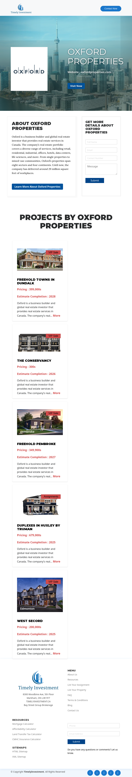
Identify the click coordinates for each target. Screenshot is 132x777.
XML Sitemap (19, 757)
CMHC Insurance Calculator (26, 739)
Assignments (51, 496)
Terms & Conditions (78, 700)
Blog (70, 705)
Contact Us (73, 710)
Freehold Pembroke (36, 444)
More (56, 315)
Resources (73, 680)
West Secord (30, 621)
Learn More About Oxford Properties (37, 186)
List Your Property (77, 690)
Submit (94, 180)
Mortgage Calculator (23, 724)
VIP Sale (53, 252)
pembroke (27, 431)
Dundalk (26, 267)
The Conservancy (34, 361)
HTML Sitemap (19, 751)
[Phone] (101, 158)
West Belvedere (31, 513)
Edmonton (27, 608)
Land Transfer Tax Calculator (27, 734)
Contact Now (111, 8)
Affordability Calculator (24, 729)
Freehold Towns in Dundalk (35, 281)
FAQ (70, 695)
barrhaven (27, 348)
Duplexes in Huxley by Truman (38, 527)
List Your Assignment (78, 685)
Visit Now (76, 86)
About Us (72, 674)
